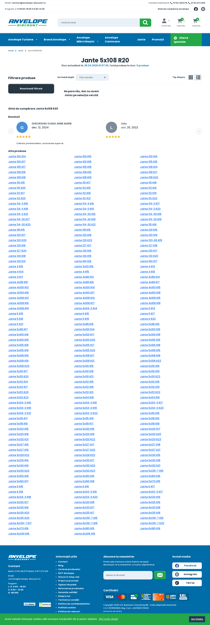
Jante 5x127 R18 (150, 445)
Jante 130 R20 (149, 256)
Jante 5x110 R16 (149, 366)
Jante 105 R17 (17, 167)
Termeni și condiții (68, 599)
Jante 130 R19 (82, 256)
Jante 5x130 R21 (150, 465)
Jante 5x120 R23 (150, 439)
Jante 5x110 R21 (84, 376)
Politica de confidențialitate (74, 603)
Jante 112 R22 (148, 198)
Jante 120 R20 (17, 240)
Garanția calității (67, 592)
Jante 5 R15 (15, 314)
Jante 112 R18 (82, 193)
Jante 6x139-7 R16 (151, 518)
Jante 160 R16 (82, 261)
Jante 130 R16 (82, 251)
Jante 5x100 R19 (18, 340)
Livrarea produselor (69, 569)
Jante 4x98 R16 (84, 282)
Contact (63, 561)
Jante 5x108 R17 (84, 355)
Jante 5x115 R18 (84, 418)
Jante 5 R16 (81, 314)
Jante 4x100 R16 (18, 293)
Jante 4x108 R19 (18, 308)
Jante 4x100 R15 (150, 287)
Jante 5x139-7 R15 (151, 471)
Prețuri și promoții (68, 580)
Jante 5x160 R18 (84, 481)
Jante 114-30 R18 (84, 219)
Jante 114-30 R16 (150, 214)
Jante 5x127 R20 (84, 450)
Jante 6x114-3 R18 (19, 497)
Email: (11, 575)
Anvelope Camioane (112, 39)
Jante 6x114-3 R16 (85, 492)
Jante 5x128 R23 (84, 455)
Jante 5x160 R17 (18, 481)
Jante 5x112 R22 (150, 392)
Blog (60, 565)
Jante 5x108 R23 (18, 366)
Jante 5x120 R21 (18, 439)
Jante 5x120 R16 (84, 429)
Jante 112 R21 (82, 198)
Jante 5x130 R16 (18, 460)
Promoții (158, 39)
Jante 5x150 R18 (18, 476)
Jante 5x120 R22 (84, 439)
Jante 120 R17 (17, 235)
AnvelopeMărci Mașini (86, 39)
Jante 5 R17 (147, 314)
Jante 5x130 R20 (84, 465)
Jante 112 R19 (148, 193)
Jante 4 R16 (147, 272)
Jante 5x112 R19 (149, 387)
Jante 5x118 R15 (149, 418)
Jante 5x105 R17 (84, 345)
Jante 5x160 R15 (84, 476)
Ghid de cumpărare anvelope (173, 9)
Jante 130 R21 (17, 261)
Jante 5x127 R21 (150, 450)
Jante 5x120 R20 (150, 434)
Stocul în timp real (68, 577)
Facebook (186, 566)
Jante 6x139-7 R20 (152, 523)
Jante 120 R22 (83, 240)
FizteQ (119, 611)
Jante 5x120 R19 (84, 434)
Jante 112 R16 (148, 188)
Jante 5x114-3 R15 (19, 403)
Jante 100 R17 (17, 162)
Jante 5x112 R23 (18, 397)
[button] (11, 131)
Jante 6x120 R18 (84, 502)
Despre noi (64, 596)
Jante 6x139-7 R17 (20, 523)
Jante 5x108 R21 (84, 361)
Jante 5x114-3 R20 (152, 408)
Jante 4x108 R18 (150, 303)
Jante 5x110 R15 (84, 366)
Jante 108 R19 (82, 177)
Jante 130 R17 (148, 251)
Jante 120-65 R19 (151, 240)
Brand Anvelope (55, 39)
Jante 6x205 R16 (84, 534)
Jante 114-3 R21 (18, 214)
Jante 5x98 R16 (149, 324)
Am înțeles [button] (197, 619)
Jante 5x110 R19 (149, 371)
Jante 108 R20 (149, 177)
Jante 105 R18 (82, 167)
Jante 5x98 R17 (18, 329)
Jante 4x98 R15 (18, 282)
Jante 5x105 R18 (150, 345)
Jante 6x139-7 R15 (85, 518)
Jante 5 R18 (15, 319)
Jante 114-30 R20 (19, 224)
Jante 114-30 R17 (19, 219)
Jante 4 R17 (15, 277)
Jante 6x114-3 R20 (86, 497)
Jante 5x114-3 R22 (86, 413)
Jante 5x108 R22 (150, 361)
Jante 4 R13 (147, 266)
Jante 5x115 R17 (18, 418)
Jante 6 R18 (15, 492)
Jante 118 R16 (82, 230)
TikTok (185, 583)
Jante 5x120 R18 (18, 434)
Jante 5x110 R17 (18, 371)
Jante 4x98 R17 (150, 282)
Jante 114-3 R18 (18, 209)
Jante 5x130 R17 (84, 460)
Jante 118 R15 (16, 230)
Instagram (186, 574)
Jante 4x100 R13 (18, 287)
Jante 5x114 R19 (150, 397)
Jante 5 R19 (81, 319)
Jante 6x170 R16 (18, 528)
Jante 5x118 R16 (18, 424)
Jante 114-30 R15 (84, 214)
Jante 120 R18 (82, 235)
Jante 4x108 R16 (18, 303)
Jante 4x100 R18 (150, 293)
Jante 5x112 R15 (84, 382)
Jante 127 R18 (148, 245)
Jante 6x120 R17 (18, 502)
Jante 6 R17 (147, 486)
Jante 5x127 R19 (18, 450)
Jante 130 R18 (17, 256)
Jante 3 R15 (15, 266)
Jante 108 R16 (82, 172)
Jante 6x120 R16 (150, 497)
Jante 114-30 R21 (84, 224)
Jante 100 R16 (148, 156)
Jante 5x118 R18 (149, 424)
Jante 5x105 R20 (84, 350)
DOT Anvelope (66, 573)
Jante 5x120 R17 (150, 429)
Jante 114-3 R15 (18, 203)
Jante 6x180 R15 (84, 528)
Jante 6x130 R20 (18, 513)
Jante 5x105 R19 (18, 350)
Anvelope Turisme (21, 39)
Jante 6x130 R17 (84, 507)
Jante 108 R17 (148, 172)
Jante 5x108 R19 (18, 361)
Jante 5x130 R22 (18, 471)
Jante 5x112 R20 (18, 392)
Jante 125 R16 (17, 245)
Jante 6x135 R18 (150, 513)
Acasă (11, 50)
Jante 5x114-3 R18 (19, 408)
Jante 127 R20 (17, 251)
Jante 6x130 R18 (150, 507)
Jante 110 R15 (16, 183)
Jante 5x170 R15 (150, 481)
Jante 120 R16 (148, 230)
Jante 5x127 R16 (18, 445)
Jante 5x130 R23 (84, 471)
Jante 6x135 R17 (84, 513)
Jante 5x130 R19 (18, 465)
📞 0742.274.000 (196, 2)
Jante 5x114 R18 (84, 397)
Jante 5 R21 (15, 324)
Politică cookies (67, 607)
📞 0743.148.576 (178, 2)
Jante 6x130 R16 (18, 507)
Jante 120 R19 (148, 235)
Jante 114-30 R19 (150, 219)
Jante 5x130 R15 (150, 455)
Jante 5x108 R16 (18, 355)
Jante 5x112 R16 (149, 382)
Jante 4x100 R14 (84, 287)
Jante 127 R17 (82, 245)
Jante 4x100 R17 (84, 293)
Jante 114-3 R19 (84, 209)
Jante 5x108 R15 (150, 350)
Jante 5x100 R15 (150, 329)
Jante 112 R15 (82, 188)
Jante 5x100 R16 (18, 334)
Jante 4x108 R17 (84, 303)
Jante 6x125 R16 (150, 502)
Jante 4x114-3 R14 (85, 308)
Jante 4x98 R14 (150, 277)
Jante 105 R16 (148, 162)
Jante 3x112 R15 (84, 266)
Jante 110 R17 (82, 183)
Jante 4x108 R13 (18, 298)
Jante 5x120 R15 (18, 429)
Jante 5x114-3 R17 (151, 403)
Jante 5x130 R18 (150, 460)
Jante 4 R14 (15, 272)
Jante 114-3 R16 (84, 203)
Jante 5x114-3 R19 (85, 408)
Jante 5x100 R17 (84, 334)
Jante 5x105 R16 (18, 345)
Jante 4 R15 (81, 272)
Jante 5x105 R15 (150, 340)
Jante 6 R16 (81, 486)
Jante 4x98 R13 (84, 277)
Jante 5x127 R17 (84, 445)
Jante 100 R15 (82, 156)
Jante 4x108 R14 (84, 298)
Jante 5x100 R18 (150, 334)
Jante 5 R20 (148, 319)
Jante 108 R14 (149, 167)
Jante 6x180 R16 (150, 528)
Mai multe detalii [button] (108, 619)
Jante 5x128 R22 (18, 455)
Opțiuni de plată (67, 584)
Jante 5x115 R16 (149, 413)
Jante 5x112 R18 (84, 387)
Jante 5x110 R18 (84, 371)
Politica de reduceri (69, 611)
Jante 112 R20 (17, 198)
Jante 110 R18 (148, 183)
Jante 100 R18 (82, 162)
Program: (12, 583)
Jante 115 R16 (148, 224)
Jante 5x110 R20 (18, 376)
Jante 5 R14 (147, 308)
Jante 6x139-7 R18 (85, 523)
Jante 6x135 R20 (18, 518)
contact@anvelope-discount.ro (29, 2)
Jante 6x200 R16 (18, 534)
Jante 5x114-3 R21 (19, 413)
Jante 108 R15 (17, 172)
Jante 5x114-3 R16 (85, 403)
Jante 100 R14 (17, 156)
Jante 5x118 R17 (84, 424)
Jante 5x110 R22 (150, 376)
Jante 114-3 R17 (150, 203)
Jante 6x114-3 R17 (151, 492)
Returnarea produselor (71, 588)
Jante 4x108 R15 (150, 298)
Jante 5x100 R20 (84, 340)
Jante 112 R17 (16, 193)
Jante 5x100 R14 (84, 329)
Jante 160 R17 (148, 261)
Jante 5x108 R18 (150, 355)
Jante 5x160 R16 (150, 476)
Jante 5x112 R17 (18, 387)
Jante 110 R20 (17, 188)
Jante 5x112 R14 (18, 382)
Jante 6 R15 (15, 486)
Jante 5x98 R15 (84, 324)
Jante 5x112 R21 (84, 392)
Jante (141, 39)
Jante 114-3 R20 (150, 209)
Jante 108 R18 (17, 177)
